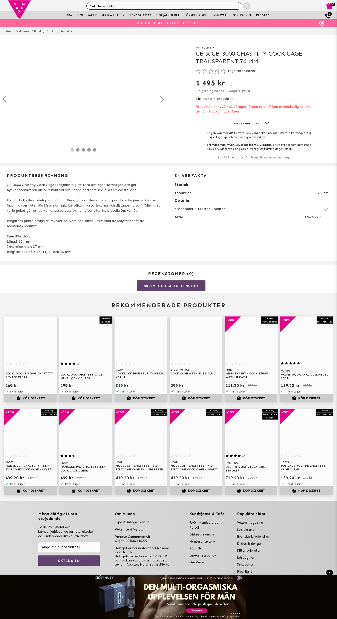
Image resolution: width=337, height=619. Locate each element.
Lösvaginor (245, 558)
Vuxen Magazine (250, 523)
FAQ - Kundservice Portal (203, 525)
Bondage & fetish (45, 31)
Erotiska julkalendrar (253, 536)
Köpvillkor (197, 548)
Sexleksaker (23, 31)
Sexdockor (245, 564)
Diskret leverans (202, 534)
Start (8, 31)
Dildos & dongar (249, 544)
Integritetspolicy (202, 555)
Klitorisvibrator (248, 550)
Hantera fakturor (202, 541)
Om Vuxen (197, 562)
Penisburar (68, 31)
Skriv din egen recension (171, 286)
